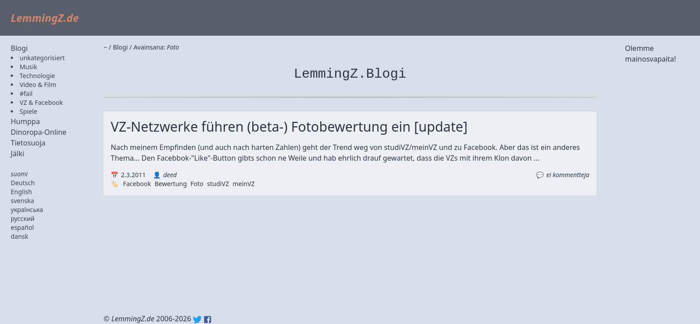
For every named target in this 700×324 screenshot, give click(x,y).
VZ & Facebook (41, 102)
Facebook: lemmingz (207, 319)
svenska (22, 200)
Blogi (19, 48)
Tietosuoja (28, 143)
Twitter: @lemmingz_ (197, 319)
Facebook (137, 183)
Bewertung (170, 183)
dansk (19, 236)
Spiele (28, 111)
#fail (26, 93)
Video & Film (38, 84)
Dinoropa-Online (39, 132)
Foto (197, 183)
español (22, 227)
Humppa (25, 121)
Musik (28, 66)
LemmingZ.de (45, 17)
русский (22, 218)
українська (27, 209)
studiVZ (218, 183)
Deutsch (23, 183)
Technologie (37, 75)
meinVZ (244, 183)
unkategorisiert (42, 58)
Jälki (17, 153)
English (21, 191)
